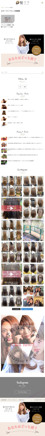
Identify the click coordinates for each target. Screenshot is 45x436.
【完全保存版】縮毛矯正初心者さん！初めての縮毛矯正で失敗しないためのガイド (25, 143)
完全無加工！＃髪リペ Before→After (15, 122)
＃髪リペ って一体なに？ (13, 116)
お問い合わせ (21, 399)
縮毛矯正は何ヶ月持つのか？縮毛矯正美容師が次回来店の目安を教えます (23, 154)
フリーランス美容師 (9, 7)
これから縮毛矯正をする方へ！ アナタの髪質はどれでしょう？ (21, 111)
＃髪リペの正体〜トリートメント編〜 (15, 105)
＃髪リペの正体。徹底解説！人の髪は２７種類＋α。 (19, 99)
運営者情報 (4, 399)
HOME (2, 7)
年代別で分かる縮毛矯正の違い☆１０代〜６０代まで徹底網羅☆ (21, 160)
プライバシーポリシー (12, 399)
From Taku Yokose (22, 392)
